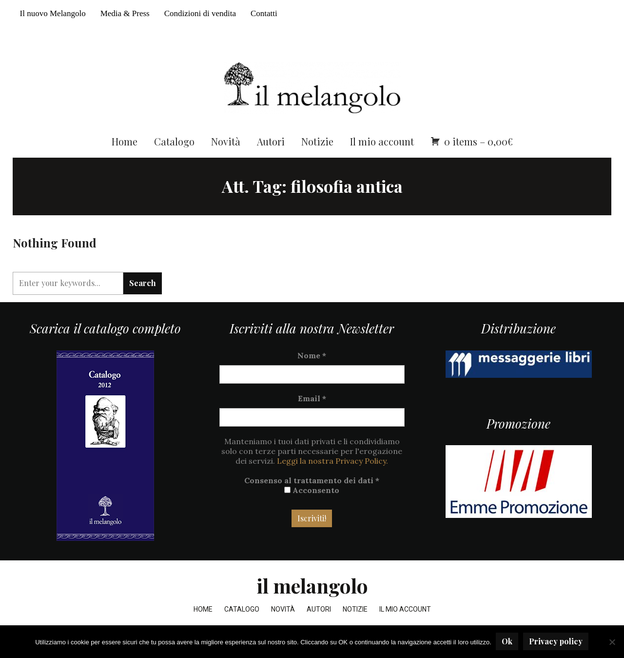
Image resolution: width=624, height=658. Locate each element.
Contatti (264, 13)
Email (312, 402)
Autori (271, 145)
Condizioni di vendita (200, 13)
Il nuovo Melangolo (53, 13)
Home (124, 145)
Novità (225, 145)
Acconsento (311, 494)
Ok (507, 642)
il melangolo (312, 589)
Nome (311, 359)
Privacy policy (556, 642)
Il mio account (382, 145)
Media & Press (125, 13)
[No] (612, 642)
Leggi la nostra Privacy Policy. (332, 465)
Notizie (317, 145)
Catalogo (174, 145)
